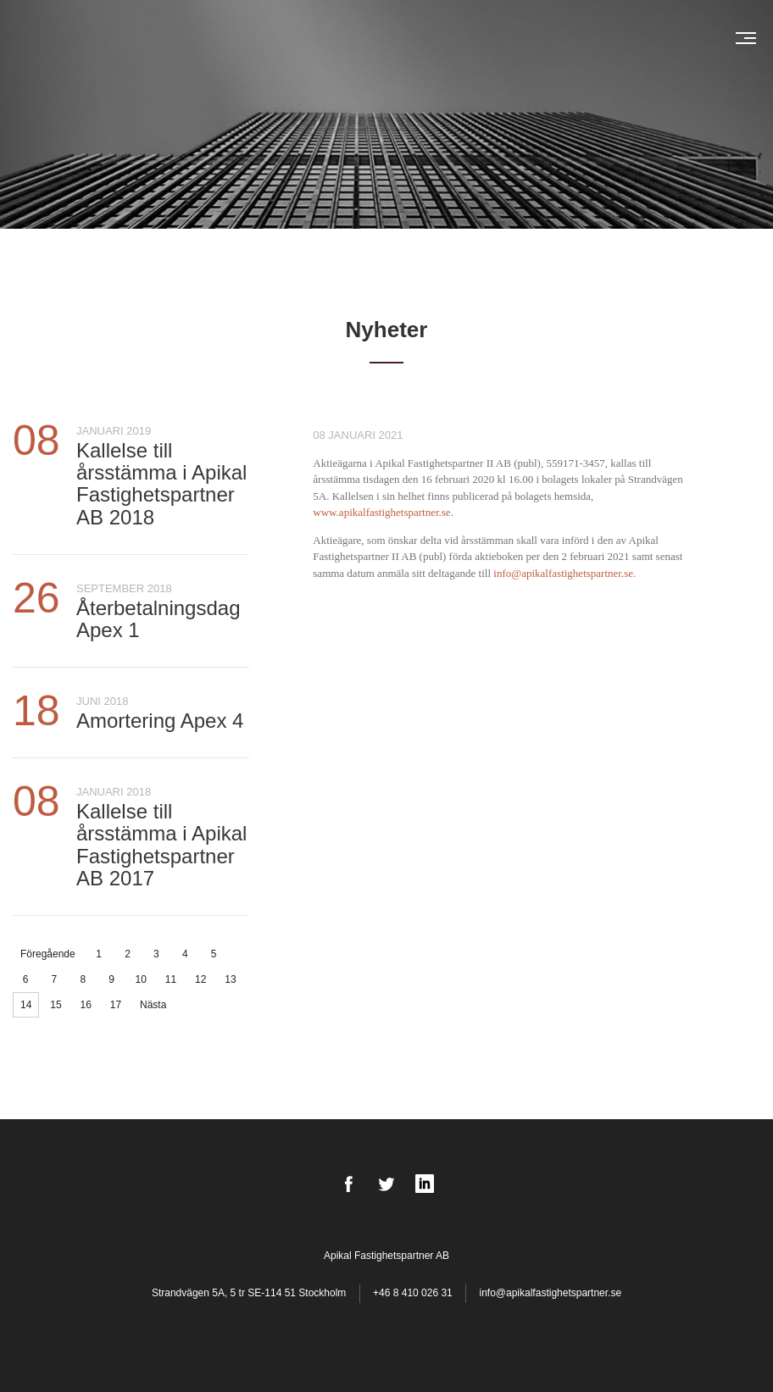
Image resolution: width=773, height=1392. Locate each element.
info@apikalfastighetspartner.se (550, 1293)
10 (141, 979)
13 (230, 979)
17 (115, 1005)
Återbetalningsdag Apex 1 (158, 618)
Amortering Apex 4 (159, 720)
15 (55, 1005)
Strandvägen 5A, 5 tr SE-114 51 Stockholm (250, 1293)
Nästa (153, 1005)
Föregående (47, 954)
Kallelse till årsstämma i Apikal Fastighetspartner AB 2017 (161, 845)
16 (86, 1005)
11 (170, 979)
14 (25, 1005)
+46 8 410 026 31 (413, 1293)
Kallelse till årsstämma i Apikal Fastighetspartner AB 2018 (161, 484)
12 (200, 979)
